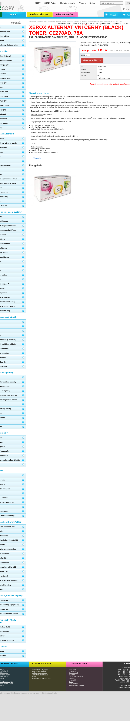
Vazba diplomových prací (39, 673)
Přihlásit (113, 15)
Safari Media (53, 693)
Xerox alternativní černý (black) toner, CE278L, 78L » (78, 23)
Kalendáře (72, 674)
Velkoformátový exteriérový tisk (41, 678)
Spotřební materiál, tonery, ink (59, 21)
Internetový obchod (35, 21)
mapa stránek (25, 693)
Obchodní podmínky (67, 3)
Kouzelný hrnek (73, 673)
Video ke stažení (37, 114)
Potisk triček (72, 669)
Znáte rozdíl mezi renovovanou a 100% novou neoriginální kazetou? (55, 111)
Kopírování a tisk (41, 664)
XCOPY (38, 3)
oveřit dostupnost (104, 78)
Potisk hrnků (72, 671)
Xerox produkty (35, 693)
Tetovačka (72, 678)
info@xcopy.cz (15, 693)
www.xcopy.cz (6, 693)
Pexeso (71, 682)
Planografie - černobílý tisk (40, 674)
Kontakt (93, 3)
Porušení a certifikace (39, 132)
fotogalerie (37, 158)
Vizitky (34, 676)
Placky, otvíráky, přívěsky (76, 685)
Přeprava (82, 3)
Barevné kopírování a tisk (39, 671)
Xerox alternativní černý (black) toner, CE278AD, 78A (105, 21)
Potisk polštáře (73, 683)
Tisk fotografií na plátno (76, 676)
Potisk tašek (72, 680)
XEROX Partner (50, 3)
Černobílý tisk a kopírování (40, 669)
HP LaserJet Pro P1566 (78, 21)
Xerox (45, 21)
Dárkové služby (78, 664)
